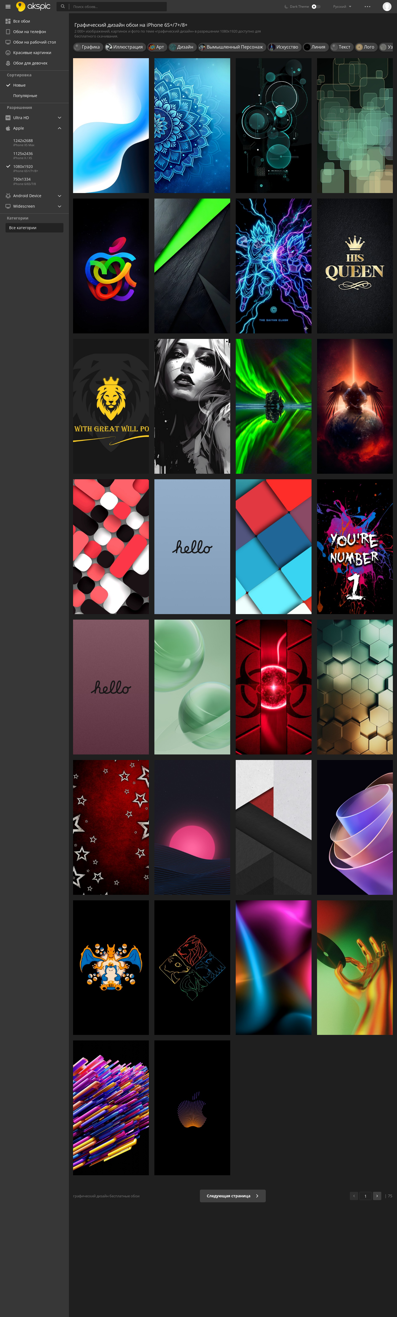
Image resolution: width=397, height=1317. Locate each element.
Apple (15, 128)
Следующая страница (233, 1195)
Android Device (23, 196)
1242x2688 (23, 140)
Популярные (25, 95)
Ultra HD (17, 117)
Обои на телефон (26, 31)
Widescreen (20, 206)
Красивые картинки (28, 52)
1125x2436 (23, 153)
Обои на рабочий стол (31, 42)
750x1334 (22, 179)
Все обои (18, 21)
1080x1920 (41, 166)
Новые (19, 85)
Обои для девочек (26, 63)
